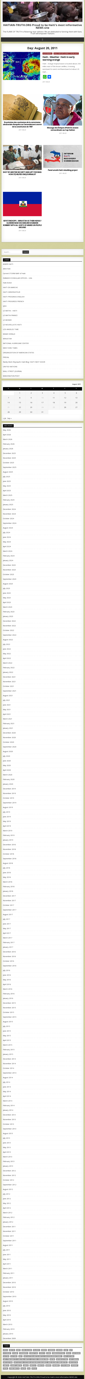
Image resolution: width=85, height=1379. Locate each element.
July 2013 (6, 1138)
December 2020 (9, 733)
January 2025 (8, 504)
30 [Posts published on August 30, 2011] (31, 412)
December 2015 (9, 1003)
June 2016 (7, 975)
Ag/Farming (47, 53)
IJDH (5, 306)
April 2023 (7, 602)
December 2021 (9, 677)
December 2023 (9, 565)
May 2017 (7, 928)
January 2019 (8, 840)
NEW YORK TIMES (10, 348)
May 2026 (7, 430)
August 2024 (8, 528)
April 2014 (7, 1096)
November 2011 (9, 1231)
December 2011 (9, 1226)
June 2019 (7, 816)
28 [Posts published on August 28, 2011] (9, 412)
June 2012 (7, 1198)
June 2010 (7, 1310)
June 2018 (7, 872)
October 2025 (8, 462)
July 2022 (6, 644)
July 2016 (6, 970)
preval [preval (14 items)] (6, 1368)
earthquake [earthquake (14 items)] (76, 1353)
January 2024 (8, 560)
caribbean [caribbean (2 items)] (51, 1350)
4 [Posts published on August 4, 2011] (53, 393)
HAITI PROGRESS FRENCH (13, 301)
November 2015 (9, 1007)
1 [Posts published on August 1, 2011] (19, 393)
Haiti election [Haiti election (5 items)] (8, 1362)
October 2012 (8, 1180)
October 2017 (8, 905)
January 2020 (8, 784)
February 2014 (8, 1105)
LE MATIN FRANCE (10, 315)
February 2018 (8, 886)
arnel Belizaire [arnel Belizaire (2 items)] (26, 1350)
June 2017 (7, 924)
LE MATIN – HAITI (10, 310)
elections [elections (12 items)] (14, 1356)
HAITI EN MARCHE (10, 287)
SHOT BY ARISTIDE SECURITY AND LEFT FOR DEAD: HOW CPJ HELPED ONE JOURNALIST (22, 173)
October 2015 (8, 1012)
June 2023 (7, 593)
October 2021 (8, 686)
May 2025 (7, 486)
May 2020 (7, 765)
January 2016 (8, 998)
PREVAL (6, 357)
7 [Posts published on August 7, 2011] (8, 398)
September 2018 (9, 858)
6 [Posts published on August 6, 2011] (76, 393)
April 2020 (7, 770)
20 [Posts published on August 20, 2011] (76, 402)
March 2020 (7, 775)
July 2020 (6, 756)
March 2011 (7, 1268)
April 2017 (7, 933)
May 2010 (7, 1315)
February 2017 (8, 942)
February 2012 (8, 1217)
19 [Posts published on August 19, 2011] (65, 402)
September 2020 (9, 747)
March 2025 (7, 495)
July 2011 (6, 1250)
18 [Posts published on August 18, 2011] (54, 402)
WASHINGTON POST (11, 376)
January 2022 (8, 672)
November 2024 (9, 514)
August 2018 (8, 863)
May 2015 (7, 1035)
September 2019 (9, 802)
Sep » (9, 418)
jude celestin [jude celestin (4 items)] (73, 1362)
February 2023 (8, 611)
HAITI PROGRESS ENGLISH (14, 297)
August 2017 (8, 914)
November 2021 (9, 681)
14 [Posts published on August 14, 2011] (9, 402)
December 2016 (9, 952)
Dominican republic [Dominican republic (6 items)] (58, 1353)
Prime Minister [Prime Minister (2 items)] (14, 1368)
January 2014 (8, 1110)
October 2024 (8, 518)
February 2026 (8, 444)
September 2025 (9, 467)
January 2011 (8, 1278)
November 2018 (9, 849)
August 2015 (8, 1021)
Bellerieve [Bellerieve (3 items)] (36, 1350)
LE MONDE (7, 320)
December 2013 (9, 1115)
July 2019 (6, 812)
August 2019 (8, 807)
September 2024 (9, 523)
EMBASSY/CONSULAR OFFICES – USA (17, 278)
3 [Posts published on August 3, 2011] (42, 393)
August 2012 (8, 1189)
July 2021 (6, 700)
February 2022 (8, 667)
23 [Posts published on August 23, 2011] (31, 407)
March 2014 (7, 1101)
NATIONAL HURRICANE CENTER (16, 343)
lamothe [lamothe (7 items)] (6, 1365)
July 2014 (6, 1082)
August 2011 (8, 1245)
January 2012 (8, 1222)
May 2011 (7, 1259)
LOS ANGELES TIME (11, 329)
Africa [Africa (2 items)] (5, 1350)
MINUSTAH (7, 338)
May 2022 (7, 653)
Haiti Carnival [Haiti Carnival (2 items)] (74, 1359)
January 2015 (8, 1054)
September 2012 (9, 1184)
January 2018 (8, 891)
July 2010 (6, 1306)
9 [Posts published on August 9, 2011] (31, 398)
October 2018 (8, 854)
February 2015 (8, 1049)
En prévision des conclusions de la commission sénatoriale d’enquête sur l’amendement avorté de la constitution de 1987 (22, 124)
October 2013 (8, 1124)
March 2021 (7, 719)
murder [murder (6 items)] (48, 1365)
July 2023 (6, 588)
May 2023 (7, 598)
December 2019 (9, 788)
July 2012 (6, 1194)
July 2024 (6, 532)
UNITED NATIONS (10, 366)
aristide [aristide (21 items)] (12, 1350)
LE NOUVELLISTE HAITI (12, 324)
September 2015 (9, 1017)
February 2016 (8, 993)
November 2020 (9, 737)
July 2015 (6, 1026)
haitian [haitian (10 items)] (52, 1359)
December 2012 (9, 1170)
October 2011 (8, 1236)
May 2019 (7, 821)
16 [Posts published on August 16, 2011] (31, 402)
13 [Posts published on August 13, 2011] (76, 398)
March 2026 (7, 439)
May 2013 (7, 1147)
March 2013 (7, 1157)
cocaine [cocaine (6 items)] (15, 1353)
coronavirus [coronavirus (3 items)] (24, 1353)
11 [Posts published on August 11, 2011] (54, 398)
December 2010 (9, 1282)
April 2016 (7, 984)
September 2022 (9, 635)
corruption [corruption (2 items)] (33, 1353)
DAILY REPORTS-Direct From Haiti (66, 53)
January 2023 (8, 616)
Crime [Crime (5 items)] (48, 1353)
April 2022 (7, 658)
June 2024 (7, 537)
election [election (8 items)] (6, 1356)
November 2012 (9, 1175)
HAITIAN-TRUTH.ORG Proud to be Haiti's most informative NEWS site (42, 26)
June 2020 (7, 761)
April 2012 (7, 1208)
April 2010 (7, 1320)
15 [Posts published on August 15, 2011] (20, 402)
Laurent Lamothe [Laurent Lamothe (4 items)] (16, 1365)
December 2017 (9, 896)
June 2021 (7, 705)
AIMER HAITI (8, 264)
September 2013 (9, 1129)
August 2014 (8, 1077)
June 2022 (7, 649)
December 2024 (9, 509)
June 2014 (7, 1087)
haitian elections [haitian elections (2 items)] (62, 1359)
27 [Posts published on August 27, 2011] (76, 407)
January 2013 (8, 1166)
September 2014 (9, 1073)
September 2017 (9, 910)
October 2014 (8, 1068)
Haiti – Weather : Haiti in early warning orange (58, 58)
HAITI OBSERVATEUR (11, 292)
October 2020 (8, 742)
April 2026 (7, 434)
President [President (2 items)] (74, 1365)
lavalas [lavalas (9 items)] (26, 1365)
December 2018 (9, 844)
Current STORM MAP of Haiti (14, 273)
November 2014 (9, 1063)
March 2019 (7, 830)
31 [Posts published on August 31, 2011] (42, 412)
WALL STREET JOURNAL (12, 371)
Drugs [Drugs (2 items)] (69, 1353)
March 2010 (7, 1324)
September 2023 (9, 579)
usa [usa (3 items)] (29, 1368)
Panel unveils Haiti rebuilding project (63, 170)
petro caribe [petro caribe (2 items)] (65, 1365)
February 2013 (8, 1161)
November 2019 (9, 793)
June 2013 (7, 1143)
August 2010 (8, 1301)
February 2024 (8, 556)
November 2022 (9, 625)
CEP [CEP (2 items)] (71, 1350)
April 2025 (7, 490)
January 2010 (8, 1334)
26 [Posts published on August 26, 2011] (65, 407)
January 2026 (8, 448)
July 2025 (6, 476)
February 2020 (8, 779)
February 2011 (8, 1273)
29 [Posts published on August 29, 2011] (20, 412)
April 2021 (7, 714)
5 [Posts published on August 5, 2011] (65, 393)
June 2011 (7, 1254)
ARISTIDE (7, 269)
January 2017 (8, 947)
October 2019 (8, 798)
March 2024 (7, 551)
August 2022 (8, 639)
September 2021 (9, 691)
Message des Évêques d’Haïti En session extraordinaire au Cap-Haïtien (62, 128)
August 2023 (8, 584)
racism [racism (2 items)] (23, 1368)
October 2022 (8, 630)
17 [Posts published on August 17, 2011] (42, 402)
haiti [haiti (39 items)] (20, 1356)
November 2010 (9, 1287)
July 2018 (6, 868)
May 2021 (7, 709)
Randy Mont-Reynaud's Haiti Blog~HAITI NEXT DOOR (24, 362)
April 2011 (7, 1264)
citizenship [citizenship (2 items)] (7, 1353)
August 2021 (8, 695)
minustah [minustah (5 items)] (41, 1365)
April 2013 (7, 1152)
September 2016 (9, 966)
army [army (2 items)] (18, 1350)
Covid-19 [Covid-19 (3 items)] (42, 1353)
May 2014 (7, 1091)
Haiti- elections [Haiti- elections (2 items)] (69, 1356)
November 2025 (9, 458)
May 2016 (7, 979)
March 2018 (7, 882)
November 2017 (9, 900)
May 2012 (7, 1203)
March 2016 (7, 989)
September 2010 (9, 1296)
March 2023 (7, 607)
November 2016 (9, 956)
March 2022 (7, 663)
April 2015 (7, 1040)
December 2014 (9, 1059)
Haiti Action (7, 283)
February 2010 (8, 1329)
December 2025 (9, 453)
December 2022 (9, 621)
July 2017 (6, 919)
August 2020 (8, 751)
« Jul (4, 418)
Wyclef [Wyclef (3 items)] (34, 1368)
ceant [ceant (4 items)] (66, 1350)
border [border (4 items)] (44, 1350)
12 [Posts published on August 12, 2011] (65, 398)
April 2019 (7, 826)
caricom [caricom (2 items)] (59, 1350)
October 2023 (8, 574)
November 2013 (9, 1119)
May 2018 (7, 877)
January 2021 (8, 728)
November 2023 (9, 570)
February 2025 (8, 500)
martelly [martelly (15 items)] (33, 1365)
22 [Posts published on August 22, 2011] (20, 407)
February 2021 (8, 723)
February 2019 (8, 835)
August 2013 (8, 1133)
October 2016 (8, 961)
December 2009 (9, 1338)
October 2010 (8, 1292)
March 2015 (7, 1045)
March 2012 (7, 1212)
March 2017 (7, 938)
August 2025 (8, 472)
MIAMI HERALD (9, 334)
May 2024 (7, 542)
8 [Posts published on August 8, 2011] (19, 398)
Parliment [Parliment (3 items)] (56, 1365)
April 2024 (7, 546)
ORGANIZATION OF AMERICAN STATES (18, 352)
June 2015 (7, 1031)
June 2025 (7, 481)
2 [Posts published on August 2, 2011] (31, 393)
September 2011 (9, 1240)
